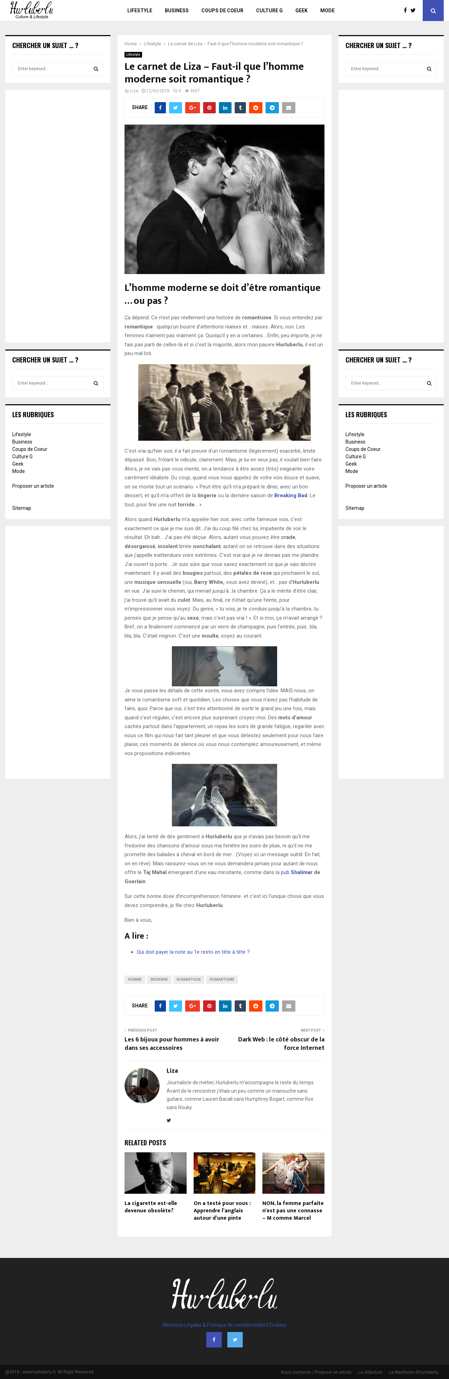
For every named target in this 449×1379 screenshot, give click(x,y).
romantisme (222, 979)
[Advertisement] (57, 217)
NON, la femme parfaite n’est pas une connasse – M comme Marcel (293, 1211)
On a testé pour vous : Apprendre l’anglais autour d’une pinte (222, 1211)
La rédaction (370, 1372)
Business (177, 10)
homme (135, 979)
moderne (159, 979)
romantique (189, 979)
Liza (134, 90)
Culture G (269, 10)
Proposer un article (33, 486)
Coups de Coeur (222, 10)
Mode (327, 10)
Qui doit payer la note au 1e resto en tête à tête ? (193, 952)
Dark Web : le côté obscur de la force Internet (281, 1043)
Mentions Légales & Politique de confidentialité (214, 1325)
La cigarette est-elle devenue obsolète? (151, 1207)
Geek (301, 10)
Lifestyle (139, 10)
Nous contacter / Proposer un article (316, 1372)
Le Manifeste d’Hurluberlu (413, 1372)
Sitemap (21, 508)
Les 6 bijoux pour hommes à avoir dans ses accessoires (172, 1043)
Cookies (277, 1325)
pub (297, 872)
